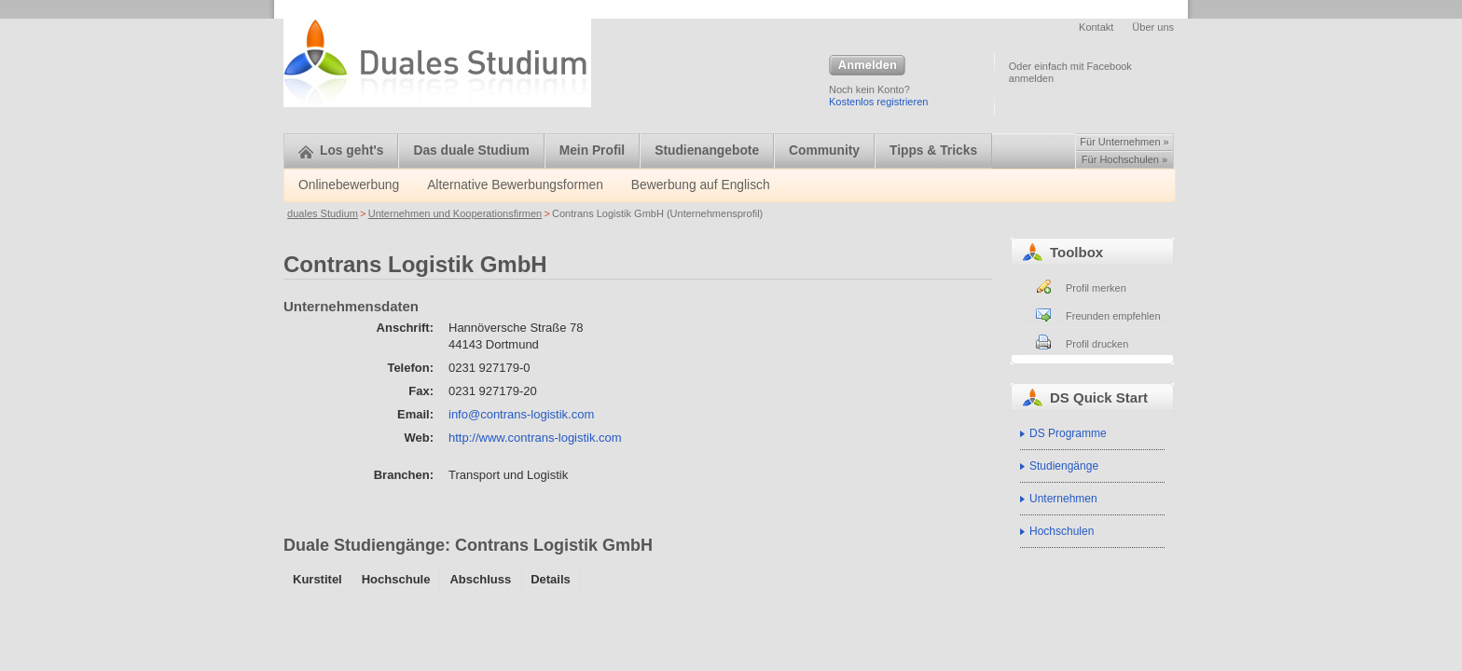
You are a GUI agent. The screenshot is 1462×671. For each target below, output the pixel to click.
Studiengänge (1063, 465)
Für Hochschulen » (1124, 159)
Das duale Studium (471, 150)
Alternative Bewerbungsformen (515, 185)
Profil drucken (1097, 343)
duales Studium (322, 213)
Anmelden (867, 66)
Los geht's (340, 150)
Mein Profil (592, 150)
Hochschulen (1061, 531)
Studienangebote (707, 150)
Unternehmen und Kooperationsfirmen (455, 213)
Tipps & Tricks (933, 150)
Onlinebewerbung (348, 185)
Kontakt (1096, 27)
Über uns (1153, 27)
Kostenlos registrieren (878, 101)
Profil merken (1096, 288)
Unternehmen (1063, 498)
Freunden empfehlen (1113, 316)
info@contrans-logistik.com (521, 414)
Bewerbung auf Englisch (700, 185)
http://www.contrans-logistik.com (535, 438)
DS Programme (1068, 433)
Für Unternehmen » (1124, 141)
